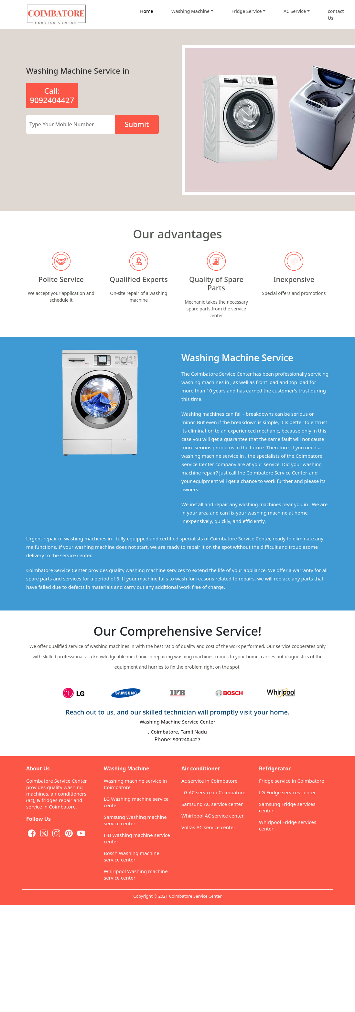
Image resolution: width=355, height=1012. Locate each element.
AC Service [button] (295, 11)
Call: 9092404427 (52, 95)
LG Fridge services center (287, 792)
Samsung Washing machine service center (135, 820)
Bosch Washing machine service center (131, 856)
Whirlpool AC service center (212, 815)
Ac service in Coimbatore (209, 780)
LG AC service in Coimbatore (213, 792)
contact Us (336, 14)
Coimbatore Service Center (195, 896)
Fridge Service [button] (246, 11)
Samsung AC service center (212, 804)
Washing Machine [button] (190, 11)
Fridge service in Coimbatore (291, 780)
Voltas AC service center (208, 827)
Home (146, 11)
